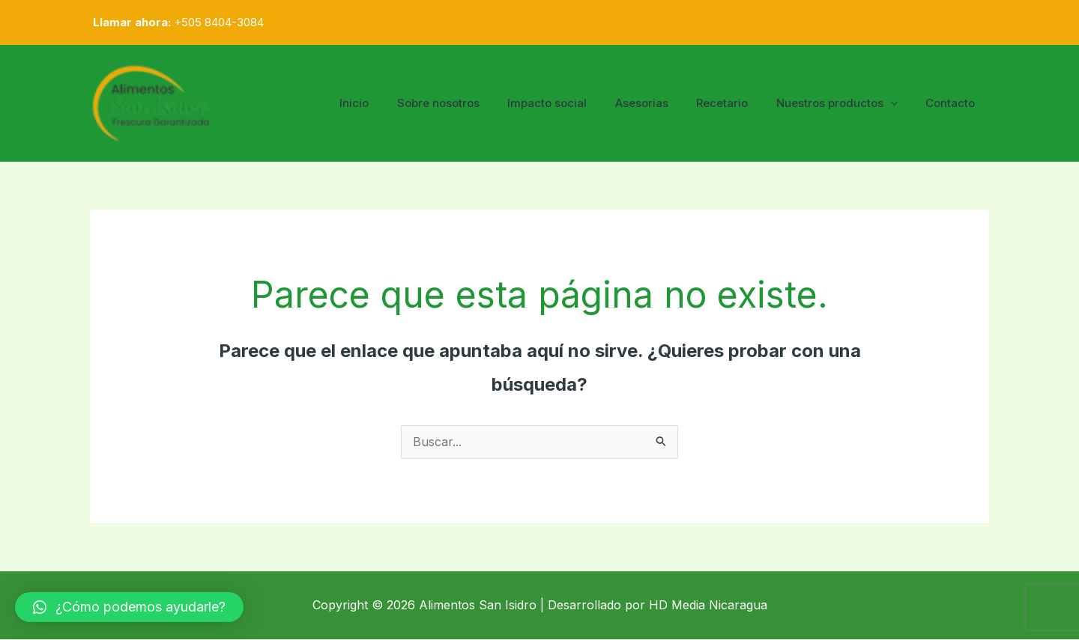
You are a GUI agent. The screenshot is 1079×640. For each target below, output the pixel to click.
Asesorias (661, 103)
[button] (129, 607)
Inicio (390, 103)
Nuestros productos (845, 103)
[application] (899, 103)
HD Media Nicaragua (708, 605)
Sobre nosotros (469, 103)
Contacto (953, 103)
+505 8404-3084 (219, 22)
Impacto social (572, 103)
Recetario (736, 103)
